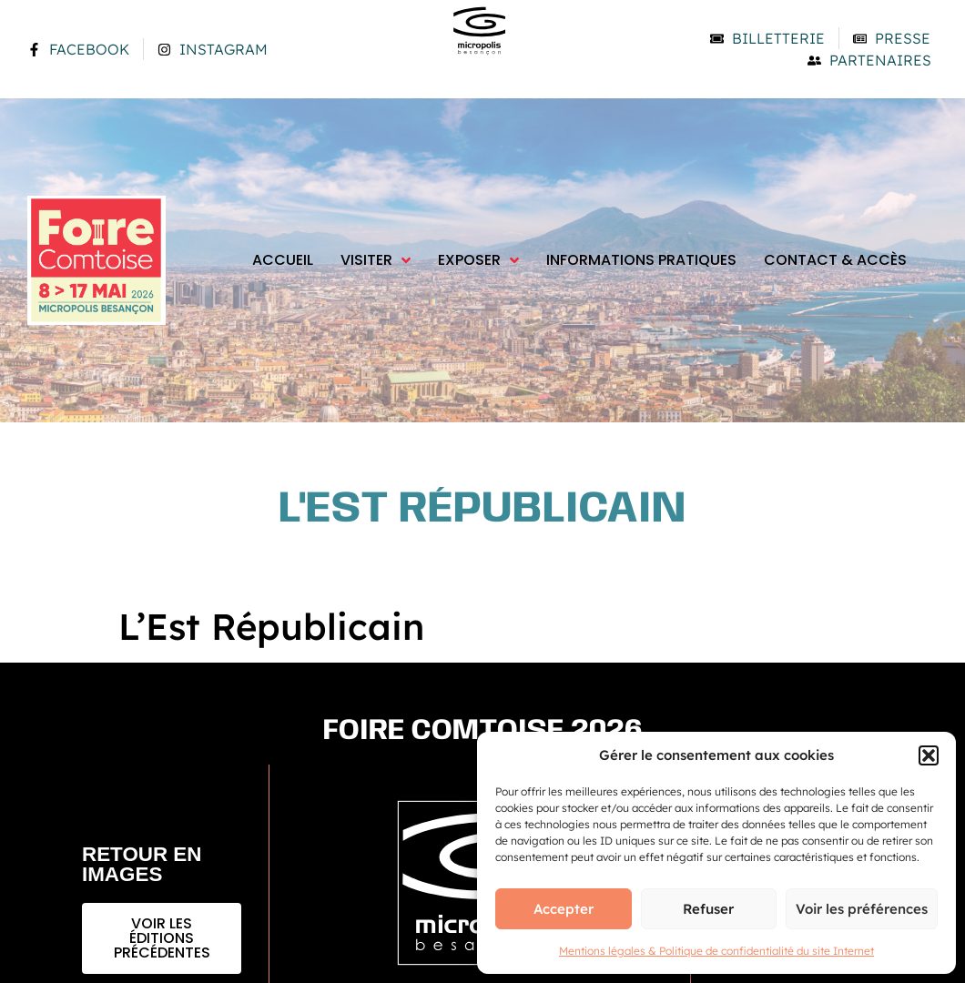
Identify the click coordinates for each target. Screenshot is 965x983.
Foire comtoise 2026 (483, 731)
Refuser (708, 908)
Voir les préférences (862, 908)
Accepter (563, 908)
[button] (928, 755)
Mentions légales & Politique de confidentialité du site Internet (716, 951)
